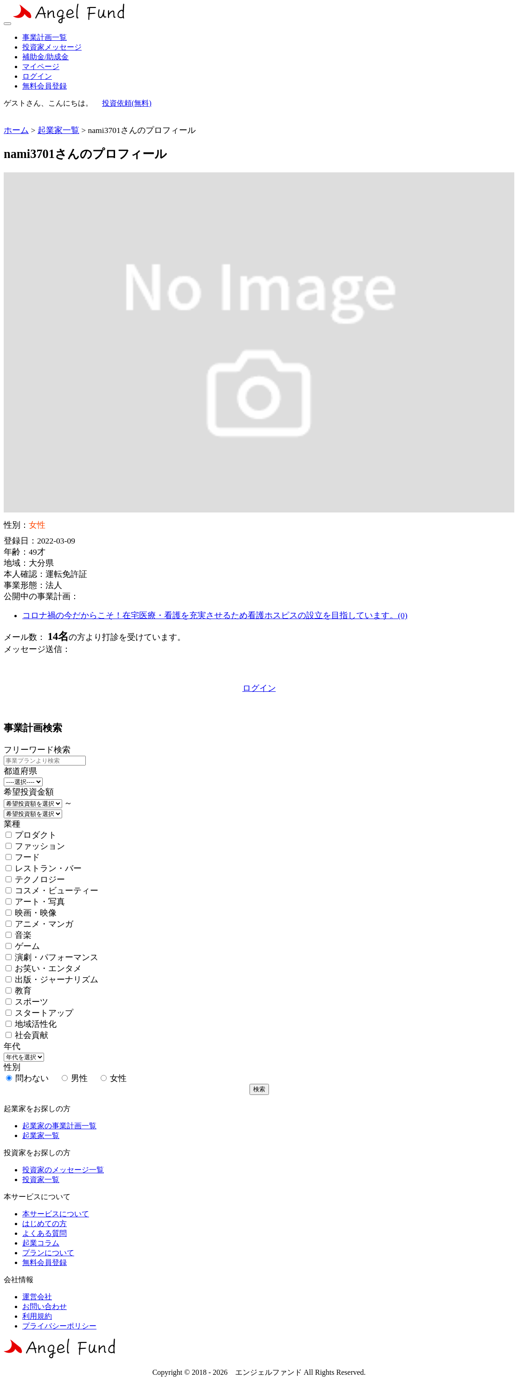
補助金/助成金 (45, 57)
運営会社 (37, 1297)
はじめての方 (44, 1223)
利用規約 (37, 1316)
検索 (259, 1089)
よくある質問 (44, 1233)
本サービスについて (55, 1214)
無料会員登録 (44, 86)
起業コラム (40, 1243)
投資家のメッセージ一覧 (63, 1170)
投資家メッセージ (52, 47)
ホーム (16, 130)
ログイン (37, 76)
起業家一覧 (58, 130)
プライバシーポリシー (59, 1326)
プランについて (48, 1253)
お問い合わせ (44, 1306)
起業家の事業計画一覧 (59, 1126)
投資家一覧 (40, 1179)
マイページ (40, 66)
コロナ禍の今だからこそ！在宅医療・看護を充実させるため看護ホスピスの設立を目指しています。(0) (215, 615)
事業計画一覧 (44, 37)
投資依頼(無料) (127, 103)
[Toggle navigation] (7, 23)
